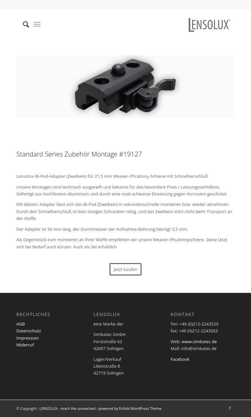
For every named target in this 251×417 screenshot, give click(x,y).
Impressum (27, 338)
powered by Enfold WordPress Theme (129, 408)
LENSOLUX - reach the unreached (67, 408)
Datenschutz (28, 331)
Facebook (180, 359)
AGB (20, 324)
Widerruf (25, 345)
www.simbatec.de (199, 341)
